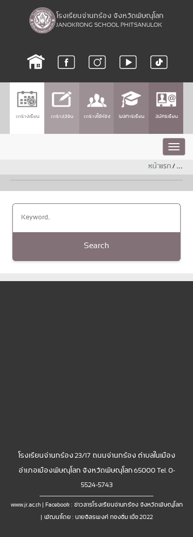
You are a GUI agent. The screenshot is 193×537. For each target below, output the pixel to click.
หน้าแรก (159, 166)
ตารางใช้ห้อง (96, 105)
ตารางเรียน (27, 105)
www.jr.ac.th (26, 505)
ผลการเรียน (131, 105)
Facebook (57, 505)
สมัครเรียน (166, 105)
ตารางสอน (61, 105)
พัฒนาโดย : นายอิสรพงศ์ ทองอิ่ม (86, 517)
